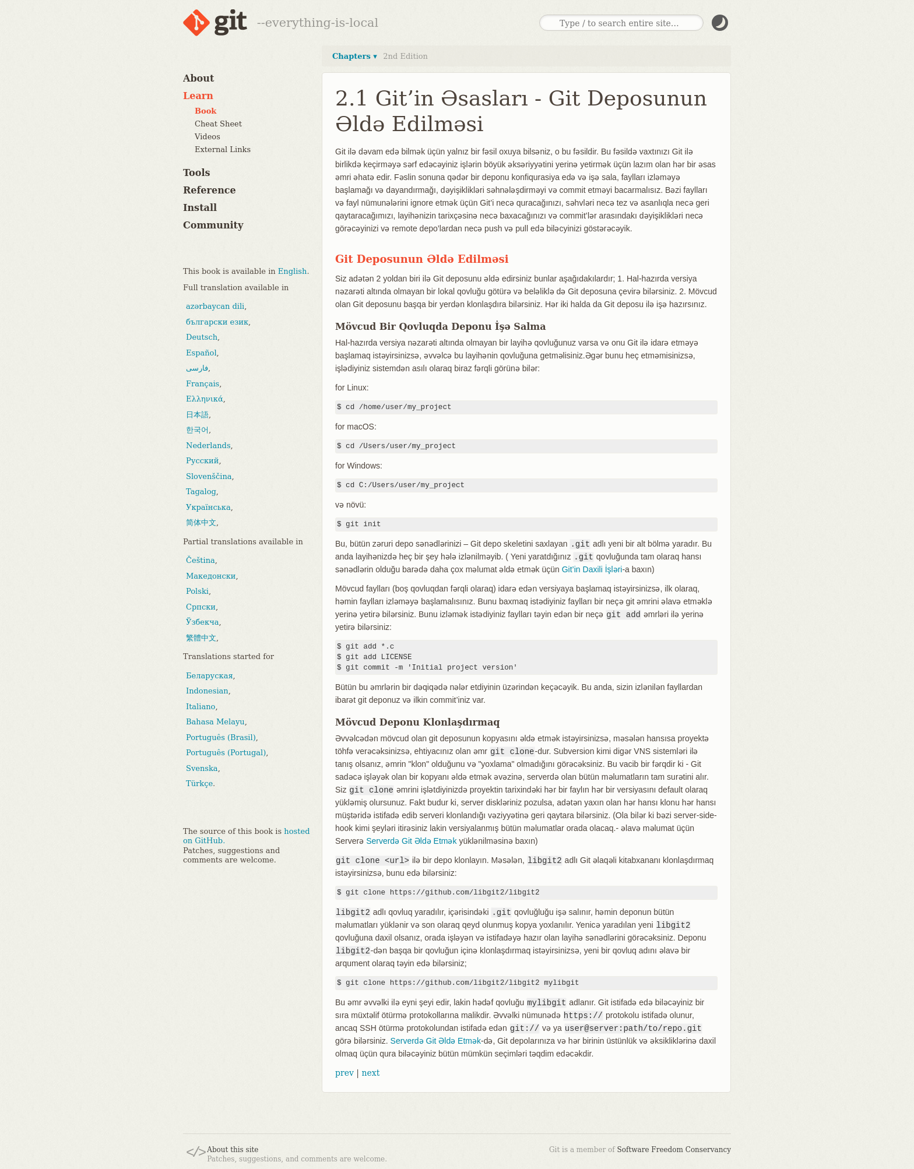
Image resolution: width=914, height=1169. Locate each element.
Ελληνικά (204, 399)
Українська (208, 507)
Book (205, 111)
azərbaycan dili (215, 306)
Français (202, 383)
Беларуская (209, 675)
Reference (209, 190)
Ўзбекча (202, 622)
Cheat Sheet (218, 123)
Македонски (210, 576)
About (198, 78)
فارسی (197, 368)
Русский (202, 460)
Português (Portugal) (226, 752)
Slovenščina (209, 476)
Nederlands (208, 445)
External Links (223, 149)
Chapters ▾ (354, 56)
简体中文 (201, 522)
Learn (198, 95)
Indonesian (207, 690)
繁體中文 (201, 637)
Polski (197, 591)
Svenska (202, 768)
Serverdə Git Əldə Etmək (411, 841)
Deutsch (201, 337)
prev (344, 1073)
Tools (196, 172)
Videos (207, 136)
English (292, 271)
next (370, 1073)
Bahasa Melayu (215, 721)
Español (201, 352)
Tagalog (201, 491)
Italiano (200, 706)
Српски (201, 607)
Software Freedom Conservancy (674, 1150)
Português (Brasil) (221, 737)
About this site (232, 1150)
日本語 (197, 414)
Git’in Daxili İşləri (592, 569)
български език (217, 322)
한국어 (197, 429)
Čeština (200, 560)
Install (200, 207)
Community (213, 225)
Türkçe (199, 783)
